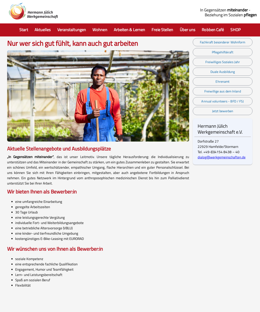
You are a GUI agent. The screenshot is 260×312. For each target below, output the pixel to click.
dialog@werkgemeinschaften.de (222, 157)
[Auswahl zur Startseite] (23, 30)
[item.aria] (42, 30)
